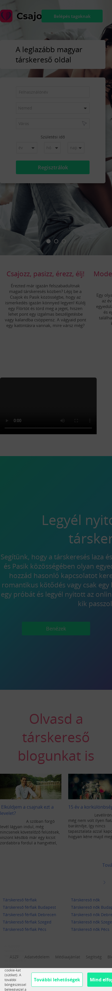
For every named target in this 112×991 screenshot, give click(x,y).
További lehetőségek (57, 980)
